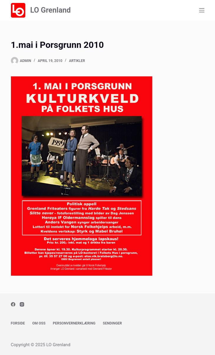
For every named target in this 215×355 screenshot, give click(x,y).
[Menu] (201, 10)
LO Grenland (50, 10)
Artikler (77, 61)
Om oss (39, 323)
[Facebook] (13, 304)
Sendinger (112, 323)
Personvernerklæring (74, 323)
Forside (18, 323)
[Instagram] (22, 304)
